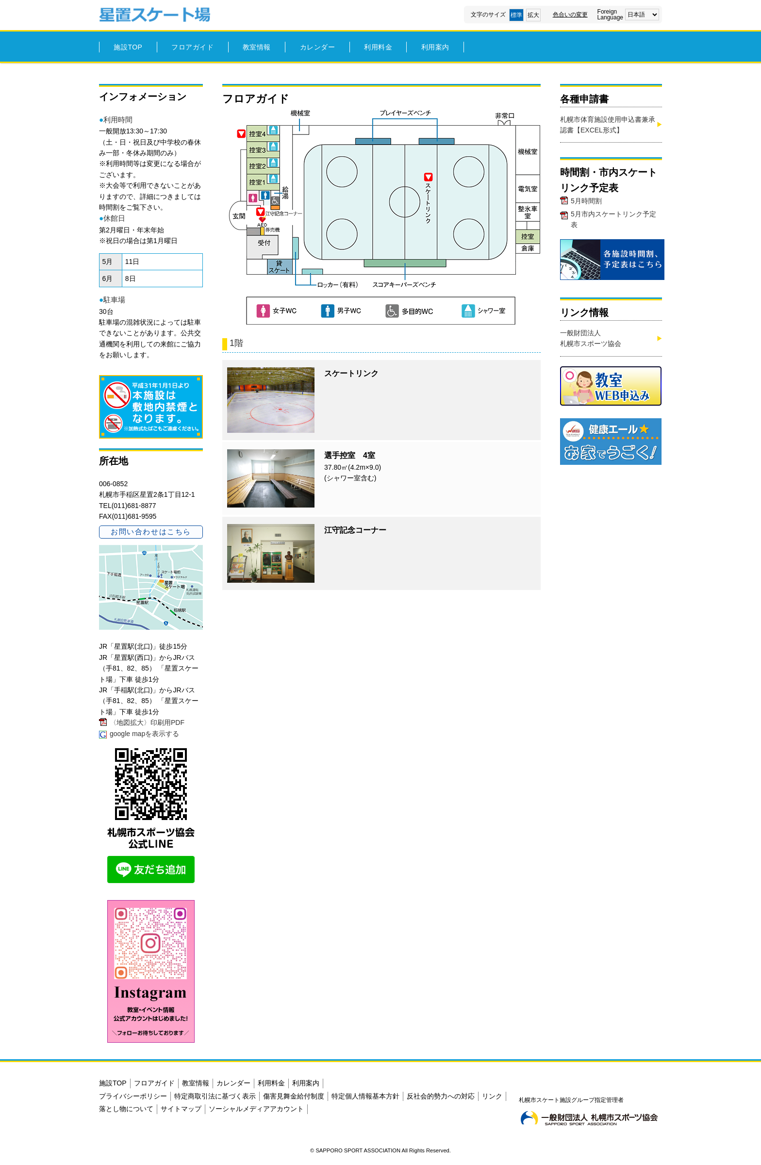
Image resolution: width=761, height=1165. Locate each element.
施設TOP (128, 47)
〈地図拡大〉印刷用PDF (147, 722)
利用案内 (435, 47)
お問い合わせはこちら (151, 531)
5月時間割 (586, 201)
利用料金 (378, 47)
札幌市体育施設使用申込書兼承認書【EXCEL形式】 (607, 124)
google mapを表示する (144, 734)
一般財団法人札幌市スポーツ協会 (590, 338)
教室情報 (257, 47)
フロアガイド (192, 47)
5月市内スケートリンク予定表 (613, 219)
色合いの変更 (570, 14)
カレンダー (317, 47)
